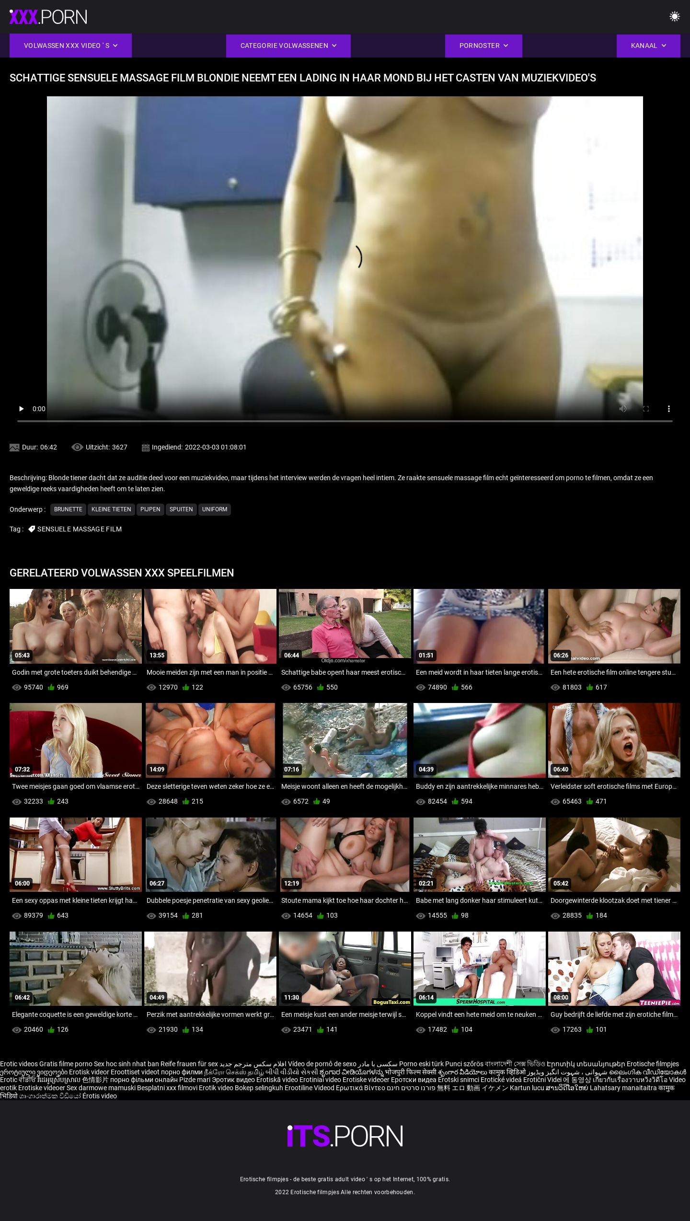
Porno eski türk (421, 1064)
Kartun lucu (528, 1088)
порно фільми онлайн (144, 1079)
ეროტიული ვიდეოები (34, 1072)
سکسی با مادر (378, 1064)
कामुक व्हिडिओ (508, 1072)
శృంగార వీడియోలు (463, 1072)
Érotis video (99, 1096)
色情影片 (96, 1079)
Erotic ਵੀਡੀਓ (18, 1079)
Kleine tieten (111, 509)
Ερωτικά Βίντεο (361, 1088)
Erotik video (217, 1088)
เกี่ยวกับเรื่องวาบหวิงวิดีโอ (631, 1079)
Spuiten (181, 509)
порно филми (182, 1072)
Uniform (214, 509)
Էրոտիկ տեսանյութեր (587, 1064)
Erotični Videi (543, 1079)
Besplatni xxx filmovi (167, 1088)
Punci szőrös (464, 1064)
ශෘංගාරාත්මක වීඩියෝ (50, 1096)
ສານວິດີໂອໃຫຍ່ (568, 1088)
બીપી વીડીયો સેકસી (291, 1072)
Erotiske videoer (367, 1079)
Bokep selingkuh (259, 1088)
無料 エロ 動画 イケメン (472, 1088)
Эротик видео (234, 1079)
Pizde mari (194, 1079)
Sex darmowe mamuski (101, 1088)
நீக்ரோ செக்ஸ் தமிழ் (234, 1072)
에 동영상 (578, 1079)
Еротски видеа (414, 1079)
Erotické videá (502, 1079)
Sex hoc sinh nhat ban (126, 1064)
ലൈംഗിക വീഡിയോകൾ (647, 1072)
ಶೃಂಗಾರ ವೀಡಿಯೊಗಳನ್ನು (352, 1072)
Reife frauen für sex (189, 1064)
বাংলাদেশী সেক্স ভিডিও (515, 1064)
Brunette (68, 509)
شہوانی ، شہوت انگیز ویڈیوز (568, 1072)
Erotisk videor (90, 1072)
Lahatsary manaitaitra (624, 1088)
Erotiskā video (277, 1079)
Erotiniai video (321, 1079)
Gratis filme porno (65, 1064)
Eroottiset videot (136, 1072)
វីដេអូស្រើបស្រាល (59, 1079)
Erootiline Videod (310, 1088)
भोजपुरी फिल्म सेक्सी (411, 1072)
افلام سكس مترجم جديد (253, 1064)
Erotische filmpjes (653, 1064)
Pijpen (150, 509)
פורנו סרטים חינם (411, 1088)
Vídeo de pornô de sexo (322, 1064)
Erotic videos (19, 1064)
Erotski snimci (459, 1079)
